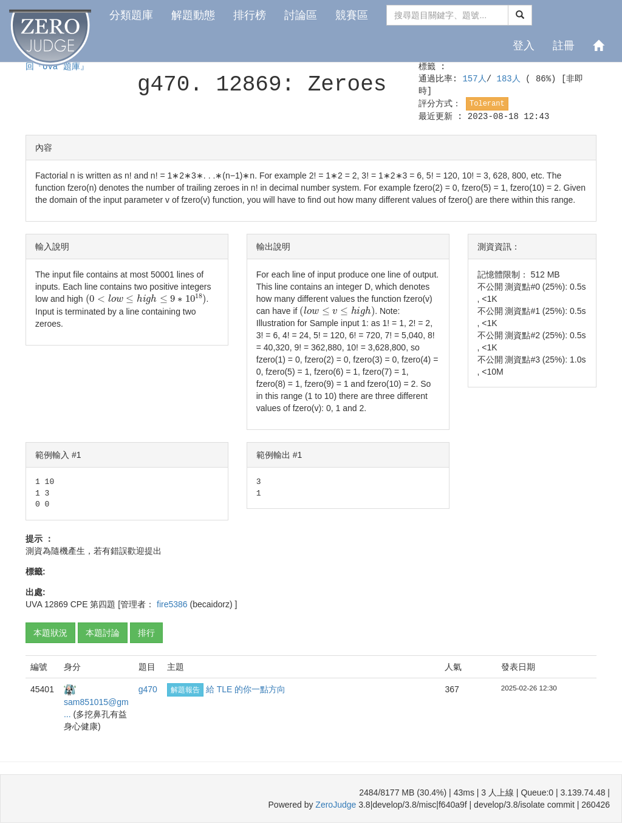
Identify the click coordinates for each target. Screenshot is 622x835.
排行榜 (249, 15)
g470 (147, 689)
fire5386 (173, 604)
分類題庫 (131, 15)
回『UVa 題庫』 (57, 67)
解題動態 (193, 15)
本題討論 (103, 633)
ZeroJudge (335, 804)
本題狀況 (50, 633)
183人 (511, 79)
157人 (474, 79)
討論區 (300, 15)
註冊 (564, 45)
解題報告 (185, 690)
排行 (146, 633)
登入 (524, 45)
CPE (79, 604)
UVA (34, 604)
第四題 (102, 604)
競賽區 (351, 15)
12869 (56, 604)
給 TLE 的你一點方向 (245, 689)
